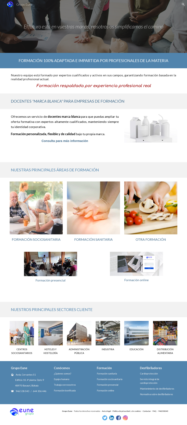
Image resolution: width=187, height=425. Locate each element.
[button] (183, 4)
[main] (93, 26)
